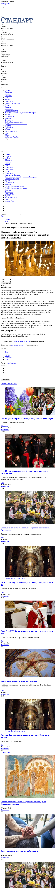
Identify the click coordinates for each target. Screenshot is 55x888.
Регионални (9, 109)
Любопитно (9, 101)
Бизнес (7, 99)
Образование (9, 116)
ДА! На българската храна (14, 186)
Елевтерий (8, 358)
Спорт (7, 105)
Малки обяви (9, 201)
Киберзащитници (11, 131)
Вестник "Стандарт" (12, 179)
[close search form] (1, 151)
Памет (7, 356)
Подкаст (8, 107)
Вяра (6, 133)
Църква (7, 354)
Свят (6, 97)
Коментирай (5, 379)
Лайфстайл (9, 169)
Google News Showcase (22, 341)
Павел (7, 359)
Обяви (7, 135)
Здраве (7, 114)
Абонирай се (5, 3)
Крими (7, 129)
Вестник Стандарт (11, 111)
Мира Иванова (11, 363)
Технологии (9, 120)
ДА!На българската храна (14, 122)
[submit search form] (20, 214)
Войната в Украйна (11, 137)
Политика (8, 92)
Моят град (8, 118)
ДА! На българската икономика (16, 124)
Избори (7, 94)
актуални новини (17, 345)
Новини (8, 90)
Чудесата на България (12, 103)
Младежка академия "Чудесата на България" (20, 112)
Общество (8, 96)
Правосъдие (9, 127)
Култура (8, 126)
